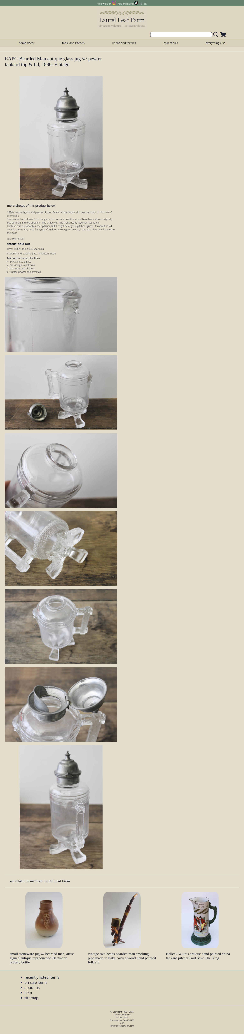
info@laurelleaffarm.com (122, 1025)
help (28, 992)
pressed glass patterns (22, 265)
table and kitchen (73, 43)
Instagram (123, 3)
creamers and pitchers (22, 268)
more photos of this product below (31, 205)
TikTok (143, 3)
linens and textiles (124, 43)
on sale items (35, 982)
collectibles (171, 43)
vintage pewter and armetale (26, 272)
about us (32, 987)
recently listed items (41, 977)
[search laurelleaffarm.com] (216, 34)
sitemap (31, 997)
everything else (215, 43)
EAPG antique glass (20, 261)
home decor (26, 43)
